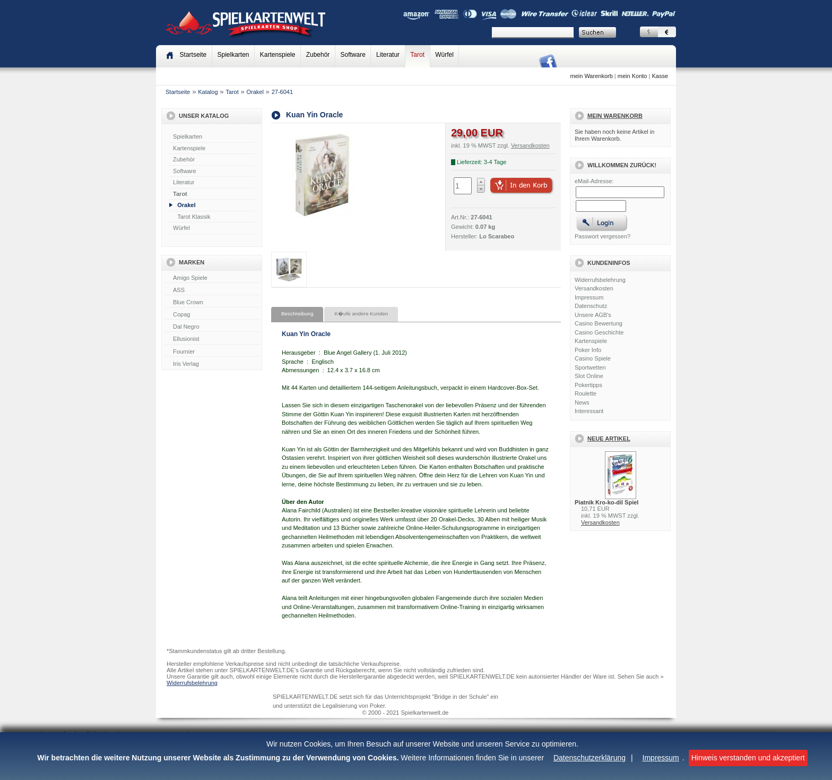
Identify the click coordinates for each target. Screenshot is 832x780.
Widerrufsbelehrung (600, 280)
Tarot (417, 54)
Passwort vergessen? (602, 236)
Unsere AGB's (593, 315)
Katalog (208, 92)
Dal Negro (213, 327)
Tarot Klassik (193, 216)
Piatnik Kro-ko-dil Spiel (606, 502)
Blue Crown (213, 302)
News (582, 402)
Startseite (178, 92)
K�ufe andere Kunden (361, 313)
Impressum (661, 757)
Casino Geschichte (599, 332)
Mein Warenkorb (615, 116)
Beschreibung (297, 313)
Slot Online (589, 376)
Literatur (388, 54)
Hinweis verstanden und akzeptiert (748, 757)
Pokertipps (588, 385)
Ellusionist (213, 339)
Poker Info (588, 350)
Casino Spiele (593, 358)
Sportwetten (590, 367)
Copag (213, 315)
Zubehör (318, 54)
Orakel (255, 92)
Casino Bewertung (598, 323)
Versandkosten (594, 288)
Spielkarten (233, 54)
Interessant (589, 411)
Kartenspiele (278, 54)
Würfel (444, 54)
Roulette (585, 393)
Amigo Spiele (213, 278)
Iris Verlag (213, 364)
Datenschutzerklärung (589, 757)
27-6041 (282, 92)
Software (353, 54)
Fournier (213, 352)
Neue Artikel (608, 438)
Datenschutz (591, 306)
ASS (213, 290)
